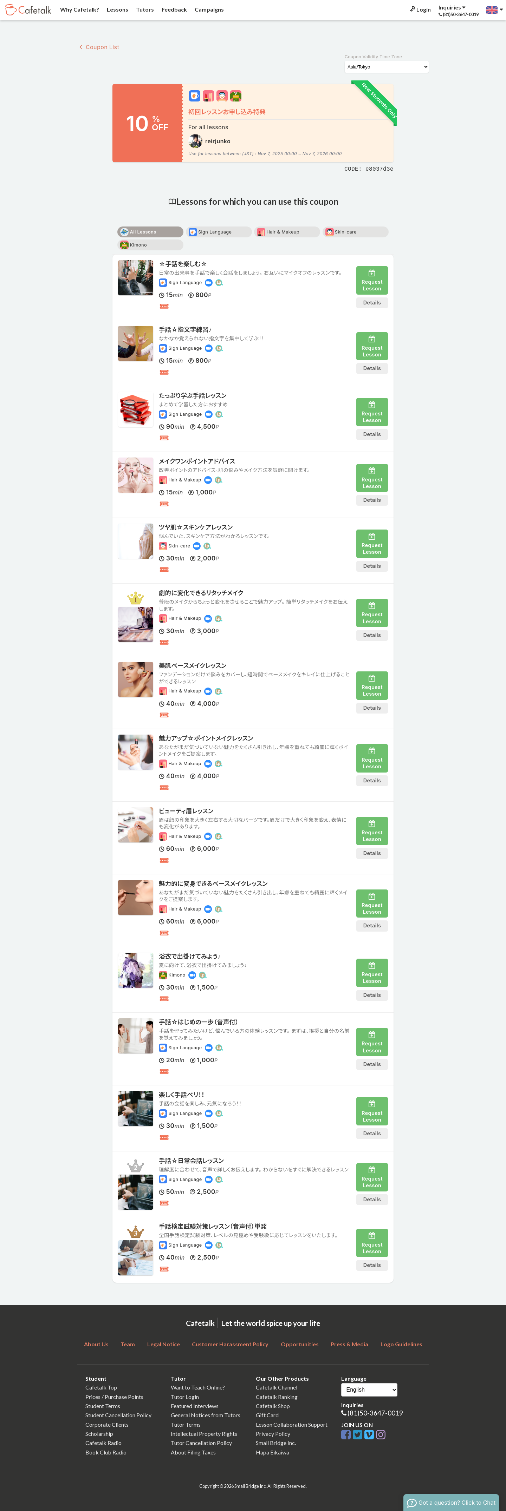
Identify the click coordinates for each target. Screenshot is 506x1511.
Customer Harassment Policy (230, 1344)
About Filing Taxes (193, 1452)
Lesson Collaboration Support (291, 1424)
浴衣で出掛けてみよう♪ (190, 956)
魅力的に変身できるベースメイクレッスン (213, 883)
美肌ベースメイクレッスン (192, 665)
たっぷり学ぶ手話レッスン (193, 395)
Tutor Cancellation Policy (201, 1442)
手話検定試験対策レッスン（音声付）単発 (213, 1226)
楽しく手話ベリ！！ (182, 1094)
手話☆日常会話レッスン (191, 1160)
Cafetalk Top (101, 1387)
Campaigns (209, 9)
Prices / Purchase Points (114, 1396)
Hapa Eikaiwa (272, 1452)
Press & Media (349, 1344)
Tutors (144, 9)
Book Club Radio (105, 1452)
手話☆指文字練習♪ (185, 329)
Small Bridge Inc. (276, 1442)
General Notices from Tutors (205, 1415)
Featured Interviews (195, 1405)
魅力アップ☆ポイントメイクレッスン (206, 738)
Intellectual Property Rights (204, 1433)
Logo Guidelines (401, 1344)
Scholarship (99, 1433)
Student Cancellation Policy (118, 1415)
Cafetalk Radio (103, 1442)
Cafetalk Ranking (277, 1396)
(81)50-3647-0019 (375, 1413)
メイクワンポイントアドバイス (197, 461)
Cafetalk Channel (276, 1387)
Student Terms (102, 1405)
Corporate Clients (107, 1424)
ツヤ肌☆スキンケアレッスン (196, 527)
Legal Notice (163, 1344)
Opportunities (300, 1344)
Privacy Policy (273, 1433)
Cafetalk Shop (273, 1405)
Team (128, 1344)
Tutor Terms (186, 1424)
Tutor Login (185, 1396)
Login (420, 9)
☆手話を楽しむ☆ (183, 264)
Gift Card (267, 1415)
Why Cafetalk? (79, 9)
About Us (96, 1344)
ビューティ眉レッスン (186, 811)
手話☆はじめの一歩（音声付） (199, 1022)
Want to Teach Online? (198, 1387)
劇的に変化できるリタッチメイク (201, 593)
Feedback (174, 9)
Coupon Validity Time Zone (373, 56)
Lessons (117, 9)
